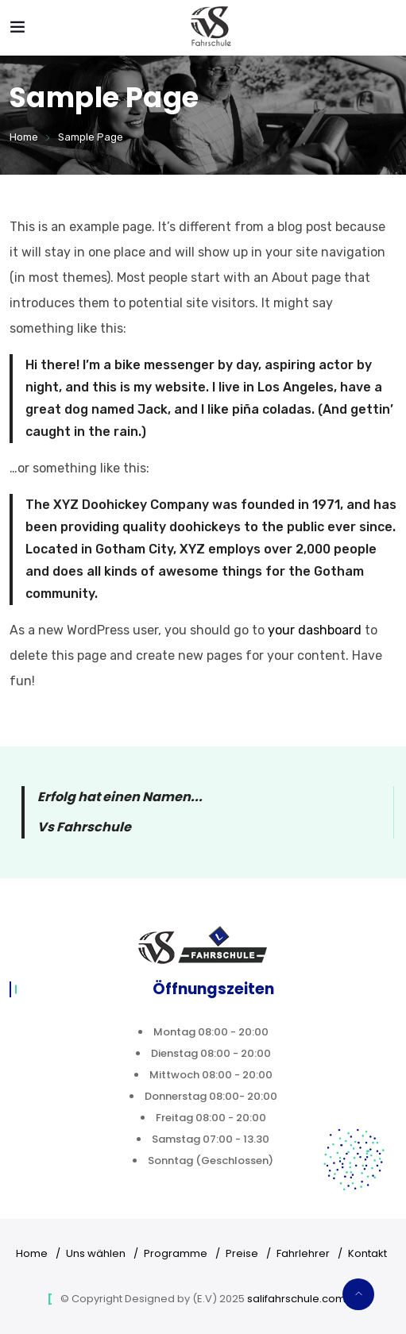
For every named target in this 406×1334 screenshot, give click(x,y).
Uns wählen (96, 1253)
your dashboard (315, 630)
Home (24, 137)
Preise (242, 1253)
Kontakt (367, 1253)
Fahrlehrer (303, 1253)
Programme (175, 1253)
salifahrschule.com (296, 1298)
